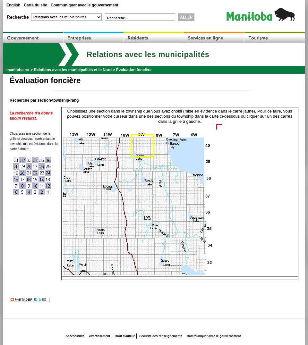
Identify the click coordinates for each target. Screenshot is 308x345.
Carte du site (35, 5)
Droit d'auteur (125, 336)
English (13, 5)
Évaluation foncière (134, 70)
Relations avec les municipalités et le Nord (73, 70)
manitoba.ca (17, 70)
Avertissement (99, 336)
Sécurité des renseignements (160, 336)
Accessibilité (74, 336)
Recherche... (117, 18)
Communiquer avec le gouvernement (84, 5)
